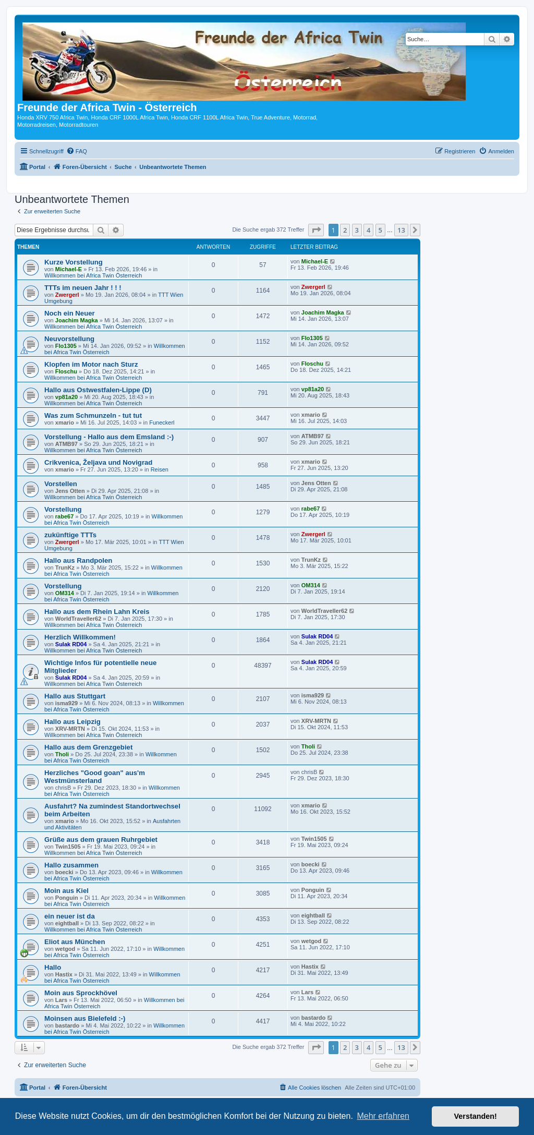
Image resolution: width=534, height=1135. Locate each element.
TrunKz (65, 567)
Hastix (63, 974)
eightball (67, 923)
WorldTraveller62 (78, 618)
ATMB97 (66, 444)
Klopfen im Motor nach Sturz (91, 364)
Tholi (62, 754)
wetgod (65, 949)
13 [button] (401, 230)
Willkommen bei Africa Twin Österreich (93, 275)
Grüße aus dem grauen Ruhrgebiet (100, 839)
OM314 (64, 593)
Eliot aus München (74, 942)
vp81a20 (66, 397)
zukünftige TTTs (70, 535)
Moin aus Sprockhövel (80, 993)
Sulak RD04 (71, 644)
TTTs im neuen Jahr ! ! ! (83, 288)
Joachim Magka (76, 320)
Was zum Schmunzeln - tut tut (93, 415)
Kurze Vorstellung (73, 262)
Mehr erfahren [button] (383, 1116)
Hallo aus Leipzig (72, 722)
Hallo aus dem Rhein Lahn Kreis (97, 611)
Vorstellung (63, 509)
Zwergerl (67, 295)
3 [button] (357, 230)
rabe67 (64, 516)
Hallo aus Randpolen (78, 560)
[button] (316, 230)
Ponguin (66, 898)
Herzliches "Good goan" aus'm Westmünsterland (94, 776)
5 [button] (380, 230)
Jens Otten (70, 491)
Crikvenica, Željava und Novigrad (98, 462)
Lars (61, 1000)
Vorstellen (60, 484)
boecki (64, 872)
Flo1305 (66, 346)
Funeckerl (161, 422)
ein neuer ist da (69, 916)
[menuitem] (76, 151)
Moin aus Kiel (66, 891)
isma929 (66, 703)
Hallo (52, 967)
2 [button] (345, 230)
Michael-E (68, 269)
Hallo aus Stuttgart (74, 696)
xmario (64, 422)
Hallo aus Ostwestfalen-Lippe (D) (98, 390)
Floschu (66, 371)
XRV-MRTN (70, 729)
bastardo (67, 1025)
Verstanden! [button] (475, 1116)
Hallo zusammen (71, 865)
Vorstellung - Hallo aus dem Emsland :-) (109, 437)
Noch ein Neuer (69, 313)
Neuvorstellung (69, 339)
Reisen (159, 469)
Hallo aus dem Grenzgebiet (88, 747)
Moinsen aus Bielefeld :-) (84, 1018)
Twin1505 (68, 846)
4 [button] (368, 230)
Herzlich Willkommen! (80, 637)
